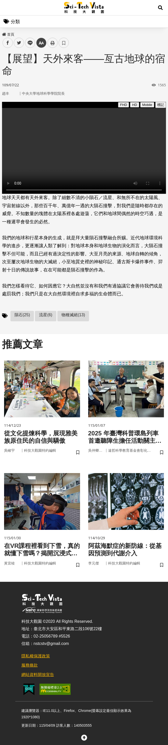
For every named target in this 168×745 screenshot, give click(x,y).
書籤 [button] (64, 43)
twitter (19, 43)
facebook (8, 43)
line (28, 43)
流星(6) (45, 315)
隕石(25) (22, 315)
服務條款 (29, 665)
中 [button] (41, 43)
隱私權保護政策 (35, 656)
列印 (52, 43)
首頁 (8, 34)
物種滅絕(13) (73, 315)
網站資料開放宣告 (37, 674)
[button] (160, 7)
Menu (7, 7)
